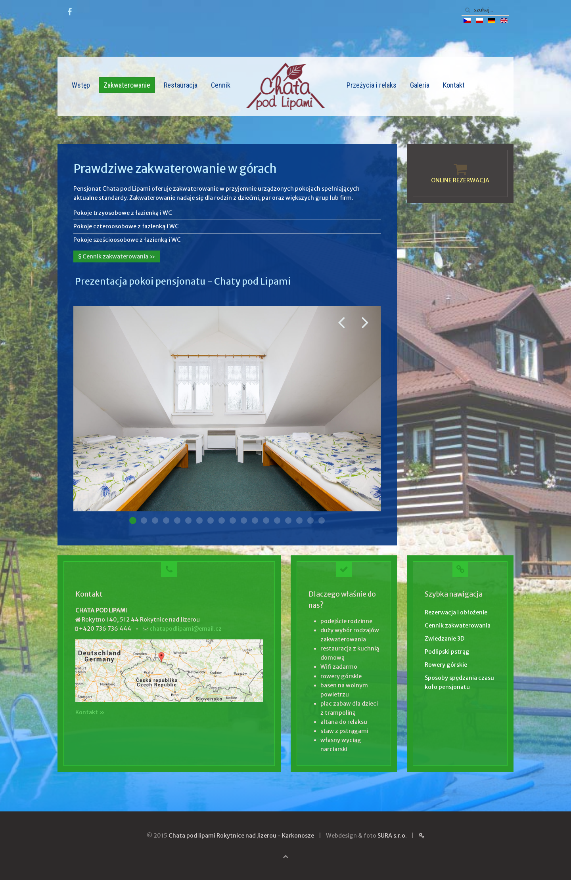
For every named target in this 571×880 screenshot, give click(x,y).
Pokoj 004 (166, 520)
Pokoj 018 (321, 520)
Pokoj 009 (221, 520)
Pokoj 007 (199, 520)
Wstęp (81, 85)
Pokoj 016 (299, 520)
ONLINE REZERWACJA (460, 180)
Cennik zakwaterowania (458, 625)
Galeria (419, 85)
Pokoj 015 (288, 520)
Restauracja (180, 85)
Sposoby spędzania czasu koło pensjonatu (459, 682)
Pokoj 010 (233, 520)
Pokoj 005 (177, 520)
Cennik (220, 85)
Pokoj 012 (255, 520)
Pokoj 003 (155, 520)
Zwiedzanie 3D (444, 638)
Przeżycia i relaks (372, 85)
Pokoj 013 (266, 520)
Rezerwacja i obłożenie (456, 612)
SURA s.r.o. (392, 835)
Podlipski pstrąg (447, 651)
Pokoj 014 (277, 520)
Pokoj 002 (144, 520)
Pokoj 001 (132, 520)
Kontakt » (90, 712)
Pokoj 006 (188, 520)
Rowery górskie (446, 664)
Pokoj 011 (244, 520)
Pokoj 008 (210, 520)
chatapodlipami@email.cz (185, 628)
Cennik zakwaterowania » (116, 256)
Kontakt (454, 85)
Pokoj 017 (310, 520)
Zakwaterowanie (126, 85)
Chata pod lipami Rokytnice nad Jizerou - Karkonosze (241, 835)
